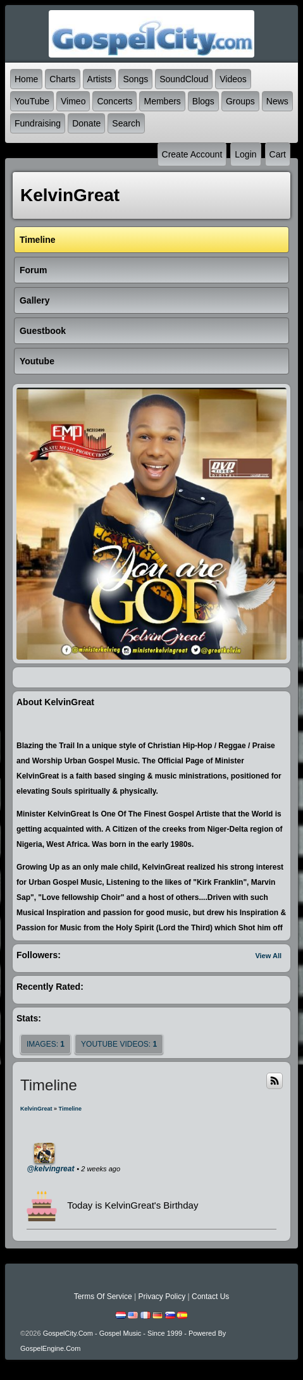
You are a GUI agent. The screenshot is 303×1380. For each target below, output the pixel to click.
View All (268, 955)
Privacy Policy (161, 1296)
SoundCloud (183, 79)
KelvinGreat (36, 1109)
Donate (86, 123)
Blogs (203, 101)
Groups (240, 101)
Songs (135, 79)
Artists (99, 79)
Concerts (114, 101)
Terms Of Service (103, 1296)
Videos (233, 79)
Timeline (70, 1109)
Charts (62, 79)
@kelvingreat (50, 1168)
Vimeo (73, 101)
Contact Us (210, 1296)
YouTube (32, 101)
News (277, 101)
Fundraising (38, 123)
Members (162, 101)
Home (26, 79)
